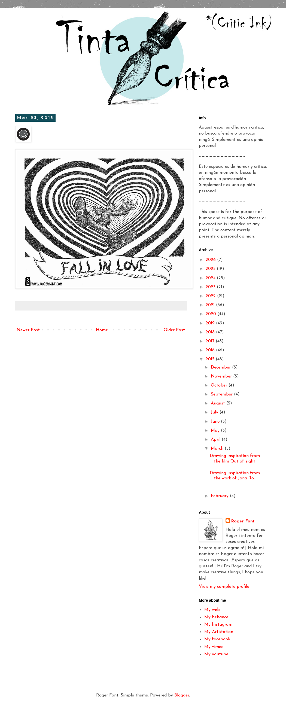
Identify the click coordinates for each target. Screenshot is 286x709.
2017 (211, 341)
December (221, 367)
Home (102, 330)
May (216, 430)
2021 (211, 305)
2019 (211, 323)
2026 (211, 260)
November (222, 376)
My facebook (217, 639)
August (218, 403)
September (222, 394)
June (216, 421)
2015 (211, 359)
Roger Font (243, 521)
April (216, 439)
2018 (211, 332)
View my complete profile (224, 587)
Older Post (174, 330)
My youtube (216, 654)
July (215, 412)
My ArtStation (218, 632)
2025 (211, 269)
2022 (211, 296)
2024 (211, 278)
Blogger (181, 695)
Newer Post (28, 330)
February (220, 496)
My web (212, 610)
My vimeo (214, 647)
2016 (211, 350)
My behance (216, 617)
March (218, 448)
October (220, 385)
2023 (211, 287)
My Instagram (218, 624)
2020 (211, 314)
